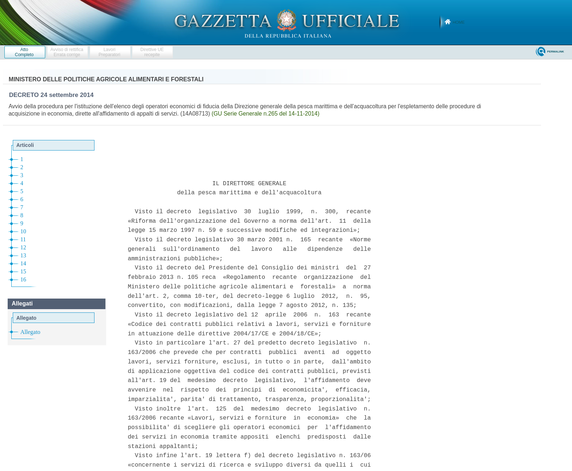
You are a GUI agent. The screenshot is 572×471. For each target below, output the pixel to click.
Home (459, 22)
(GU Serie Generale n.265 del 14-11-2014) (266, 113)
